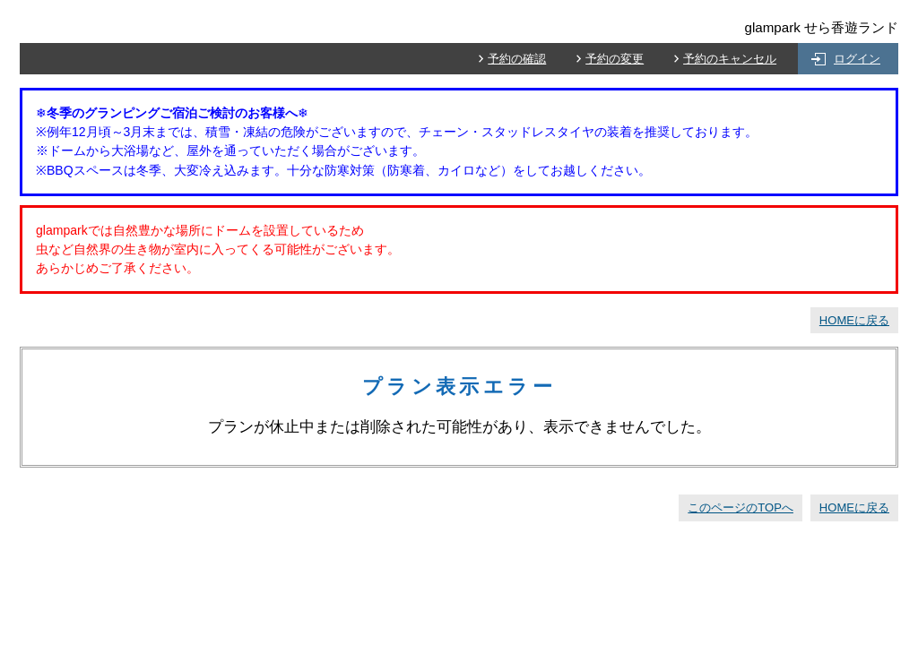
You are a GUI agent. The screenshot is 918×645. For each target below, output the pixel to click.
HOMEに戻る (854, 320)
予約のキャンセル (729, 58)
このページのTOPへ (740, 507)
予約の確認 (517, 58)
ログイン (857, 58)
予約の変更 (614, 58)
